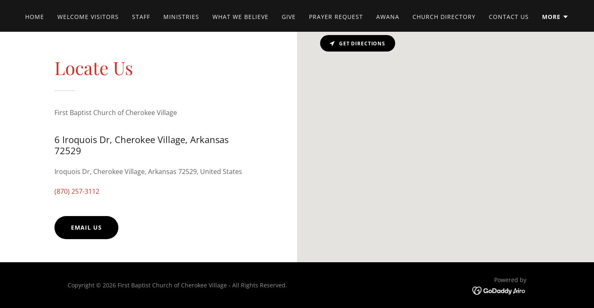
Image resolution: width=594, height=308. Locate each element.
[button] (555, 17)
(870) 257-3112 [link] (76, 191)
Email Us (86, 227)
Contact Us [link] (509, 17)
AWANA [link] (387, 17)
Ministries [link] (181, 17)
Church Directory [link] (444, 17)
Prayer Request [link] (336, 17)
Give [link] (289, 17)
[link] (499, 290)
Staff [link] (141, 17)
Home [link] (34, 17)
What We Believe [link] (240, 17)
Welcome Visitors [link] (88, 17)
